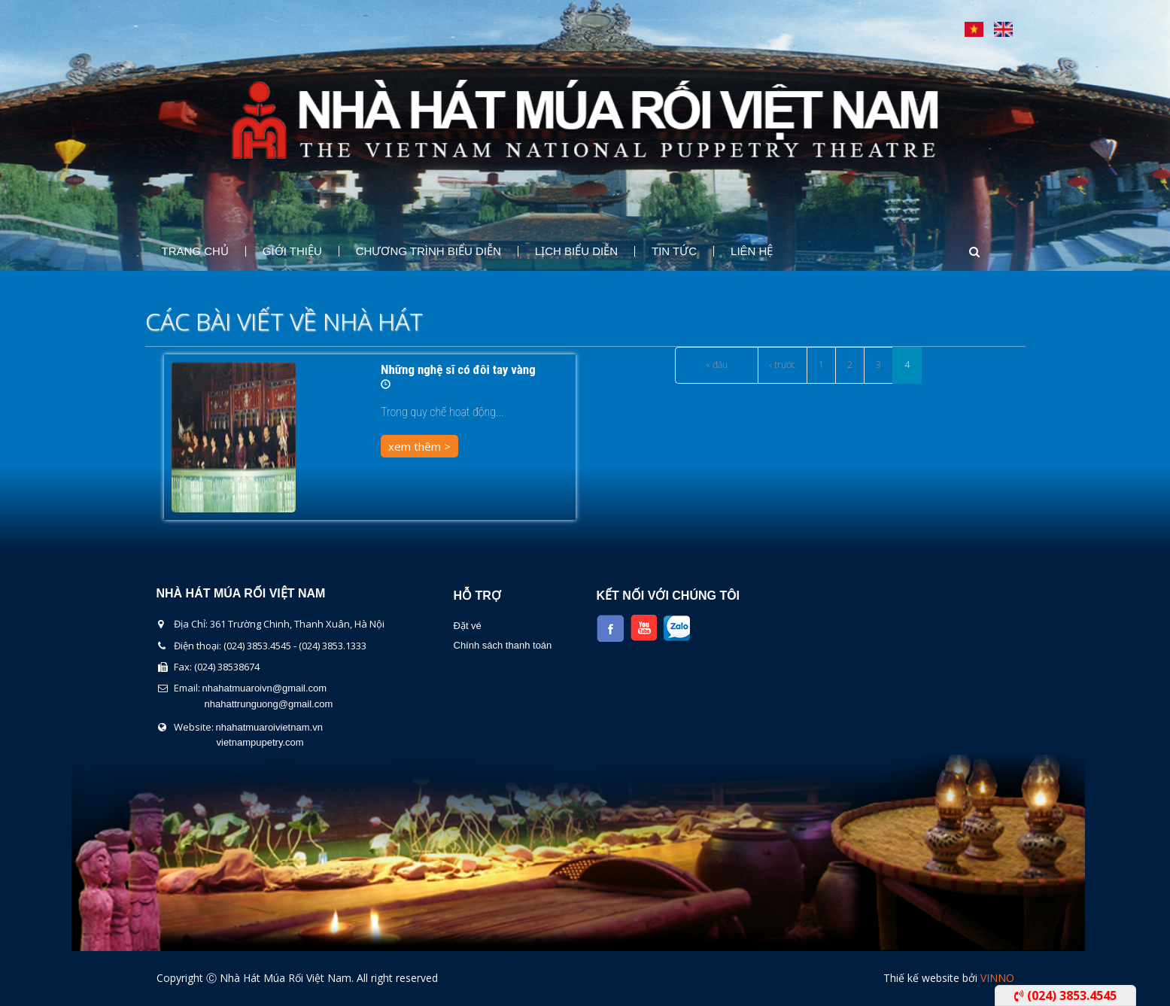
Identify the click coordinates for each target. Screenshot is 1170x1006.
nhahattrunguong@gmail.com (269, 704)
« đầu (717, 364)
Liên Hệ (752, 251)
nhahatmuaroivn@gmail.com (264, 688)
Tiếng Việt (974, 29)
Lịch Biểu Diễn (576, 251)
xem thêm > (419, 446)
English (1003, 29)
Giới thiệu (292, 251)
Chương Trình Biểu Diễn (428, 251)
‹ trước (782, 364)
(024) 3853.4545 (1065, 995)
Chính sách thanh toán (503, 645)
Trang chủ (195, 251)
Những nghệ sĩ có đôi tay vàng (458, 369)
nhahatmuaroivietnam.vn (269, 727)
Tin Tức (674, 251)
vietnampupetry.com (260, 742)
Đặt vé (468, 625)
